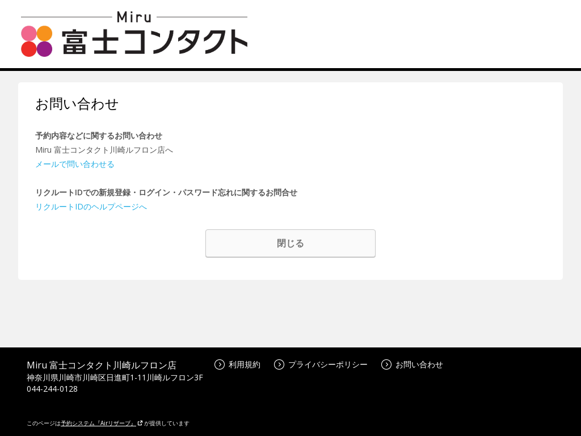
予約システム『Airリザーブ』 (102, 423)
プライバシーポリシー (321, 364)
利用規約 (237, 364)
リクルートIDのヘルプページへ (91, 206)
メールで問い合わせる (75, 163)
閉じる (290, 243)
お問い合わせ (412, 364)
